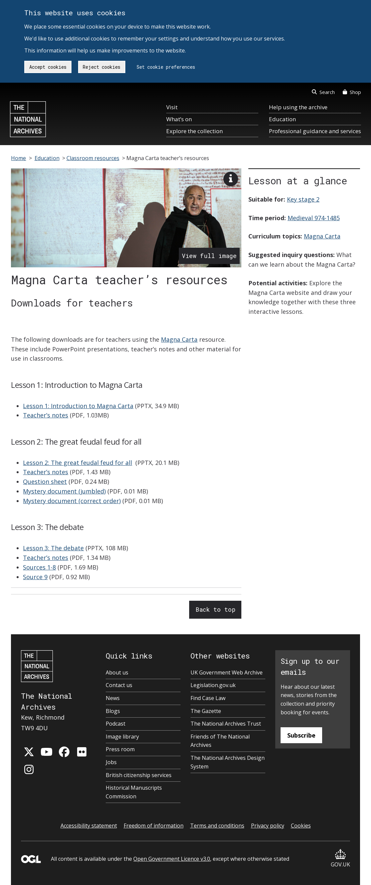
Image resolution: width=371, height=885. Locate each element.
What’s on (179, 119)
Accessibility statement (89, 825)
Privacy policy (267, 825)
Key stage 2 (303, 199)
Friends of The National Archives (220, 741)
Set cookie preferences (166, 67)
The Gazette (205, 711)
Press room (120, 749)
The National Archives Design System (227, 762)
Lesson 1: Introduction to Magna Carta (78, 406)
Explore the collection (194, 131)
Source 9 (35, 577)
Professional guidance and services (315, 131)
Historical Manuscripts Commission (134, 792)
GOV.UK (340, 858)
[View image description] (230, 179)
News (113, 698)
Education (282, 119)
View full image (209, 256)
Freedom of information (154, 825)
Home (18, 158)
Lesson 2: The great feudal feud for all (77, 463)
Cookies (301, 825)
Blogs (113, 711)
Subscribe (301, 735)
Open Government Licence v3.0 (171, 858)
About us (117, 672)
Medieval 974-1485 (314, 218)
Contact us (119, 685)
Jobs (111, 762)
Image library (122, 736)
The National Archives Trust (225, 723)
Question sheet (45, 482)
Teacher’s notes (45, 415)
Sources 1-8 (39, 567)
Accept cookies (47, 67)
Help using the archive (298, 107)
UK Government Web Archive (226, 672)
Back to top (215, 609)
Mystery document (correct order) (72, 501)
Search (323, 92)
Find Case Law (207, 698)
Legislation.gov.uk (213, 685)
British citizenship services (139, 775)
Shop (352, 92)
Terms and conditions (217, 825)
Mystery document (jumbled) (64, 491)
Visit (172, 107)
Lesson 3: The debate (53, 548)
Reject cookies (101, 67)
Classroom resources (92, 158)
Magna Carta (179, 339)
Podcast (115, 723)
